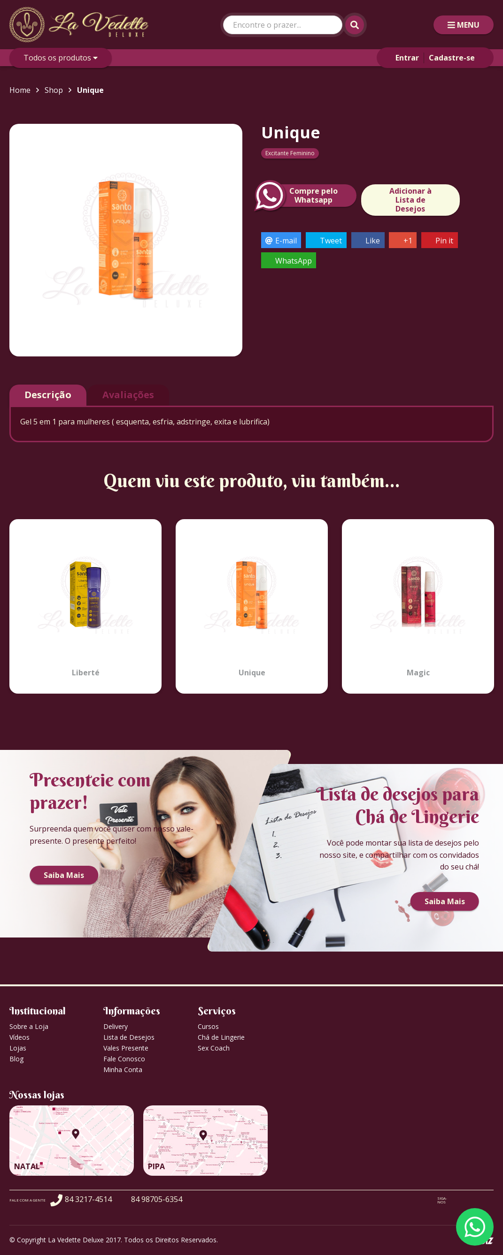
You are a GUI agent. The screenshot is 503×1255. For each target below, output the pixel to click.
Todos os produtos (60, 58)
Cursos (208, 1026)
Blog (16, 1058)
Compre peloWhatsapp (299, 195)
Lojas (17, 1047)
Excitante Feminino (290, 153)
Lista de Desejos (129, 1037)
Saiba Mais (64, 875)
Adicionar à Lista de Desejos (410, 200)
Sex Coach (214, 1047)
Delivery (115, 1026)
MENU (464, 24)
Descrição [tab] (47, 394)
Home (20, 90)
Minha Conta (122, 1069)
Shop (54, 90)
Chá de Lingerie (221, 1037)
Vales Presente (125, 1047)
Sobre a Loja (28, 1026)
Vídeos (19, 1037)
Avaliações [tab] (128, 394)
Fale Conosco (124, 1058)
